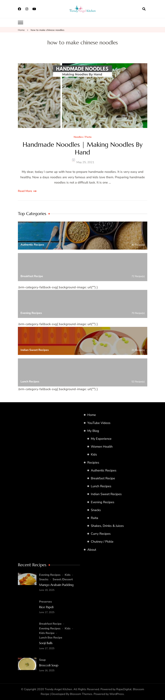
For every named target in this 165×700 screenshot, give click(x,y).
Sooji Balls (45, 643)
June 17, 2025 (46, 612)
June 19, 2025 (46, 590)
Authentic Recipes (103, 470)
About (91, 550)
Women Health (102, 446)
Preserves (45, 602)
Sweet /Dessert (63, 579)
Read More (25, 191)
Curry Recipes (101, 534)
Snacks (96, 510)
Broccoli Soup (48, 665)
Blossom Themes (81, 694)
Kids (94, 454)
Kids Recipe (47, 633)
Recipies (93, 462)
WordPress (116, 694)
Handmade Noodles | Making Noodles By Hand (83, 148)
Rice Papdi (46, 607)
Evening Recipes (102, 502)
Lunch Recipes (101, 486)
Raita (94, 518)
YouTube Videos (98, 423)
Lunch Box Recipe (50, 638)
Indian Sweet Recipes (106, 494)
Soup (42, 660)
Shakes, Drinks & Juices (107, 526)
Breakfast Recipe (103, 478)
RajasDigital (124, 689)
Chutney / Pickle (102, 541)
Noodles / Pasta (83, 137)
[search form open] (144, 9)
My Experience (101, 439)
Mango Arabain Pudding (56, 585)
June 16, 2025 (46, 670)
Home (91, 415)
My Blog (93, 431)
